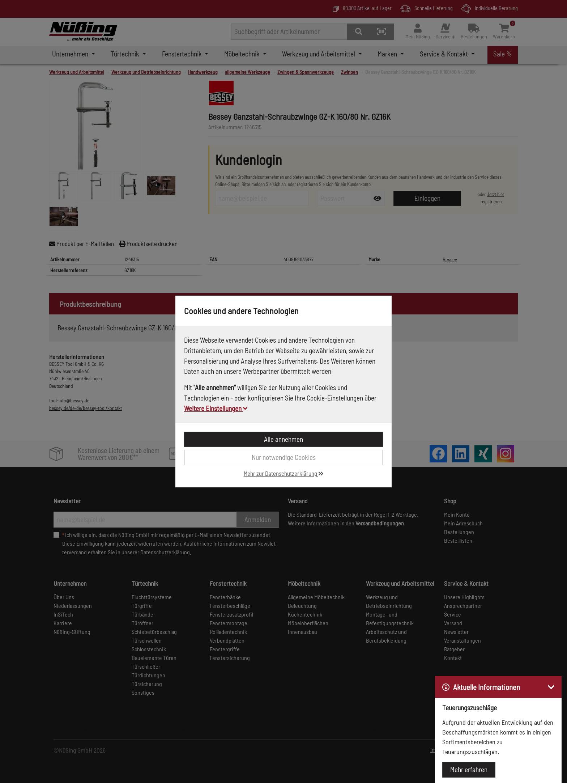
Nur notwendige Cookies (284, 457)
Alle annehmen (283, 439)
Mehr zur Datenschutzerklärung (284, 473)
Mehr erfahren (468, 769)
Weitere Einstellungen (215, 408)
